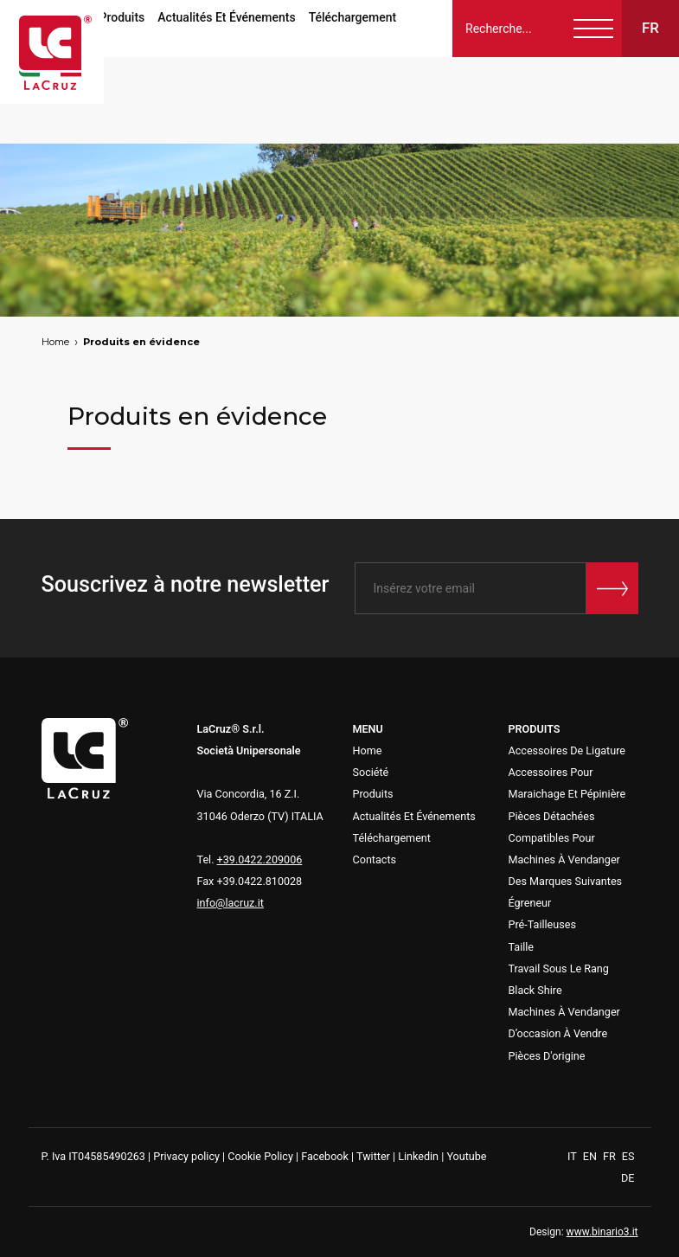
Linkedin (418, 1156)
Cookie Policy (260, 1156)
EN (591, 1156)
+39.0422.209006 (260, 859)
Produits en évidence (141, 342)
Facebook (325, 1156)
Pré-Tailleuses (542, 924)
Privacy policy (186, 1156)
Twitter (373, 1156)
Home (55, 342)
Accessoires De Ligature (567, 750)
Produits (122, 17)
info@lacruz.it (230, 902)
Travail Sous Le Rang (559, 968)
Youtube (466, 1156)
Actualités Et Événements (226, 17)
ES (628, 1156)
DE (627, 1177)
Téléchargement (352, 17)
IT (573, 1156)
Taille (522, 946)
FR (610, 1156)
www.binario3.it (602, 1232)
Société (371, 772)
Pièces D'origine (547, 1055)
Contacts (375, 859)
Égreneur (530, 902)
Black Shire (535, 990)
